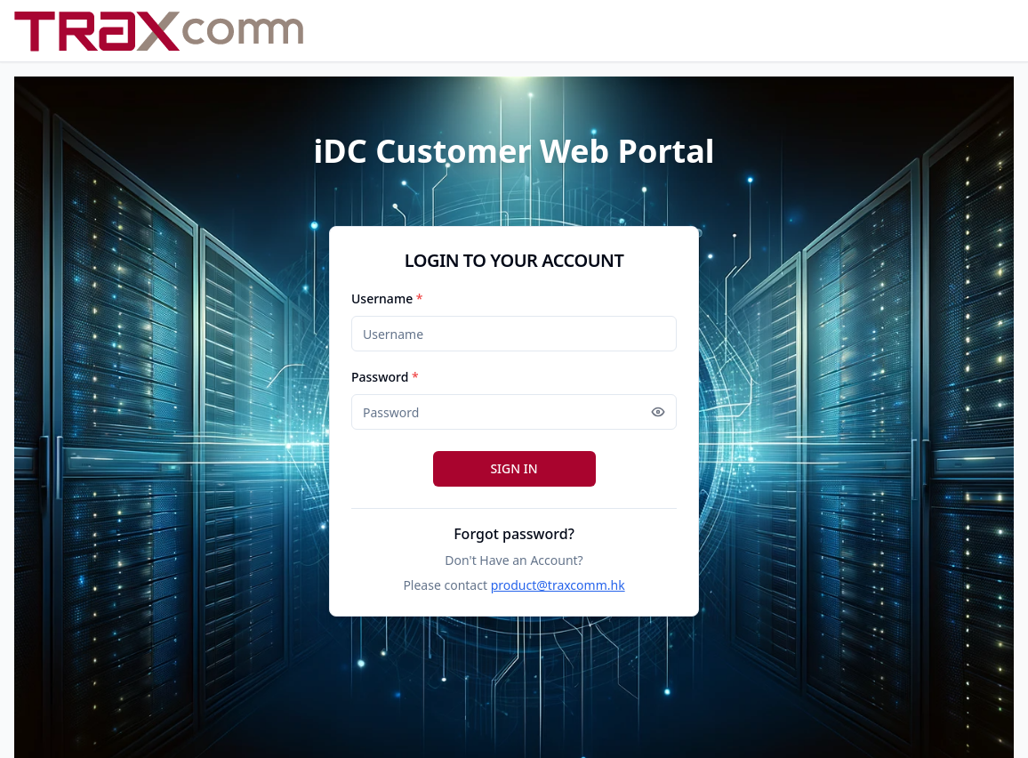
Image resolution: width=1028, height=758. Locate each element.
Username (387, 298)
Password (385, 376)
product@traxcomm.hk (558, 585)
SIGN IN (513, 468)
